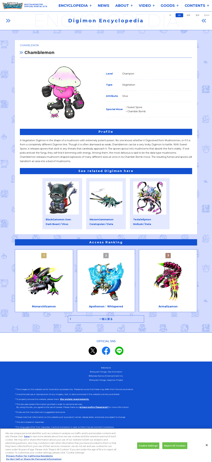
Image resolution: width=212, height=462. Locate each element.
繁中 (197, 15)
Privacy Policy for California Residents (29, 457)
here (27, 438)
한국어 (207, 15)
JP (170, 15)
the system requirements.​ (74, 399)
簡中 (188, 15)
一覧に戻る (106, 319)
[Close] (206, 447)
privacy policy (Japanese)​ (94, 407)
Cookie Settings (148, 447)
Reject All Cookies (175, 447)
